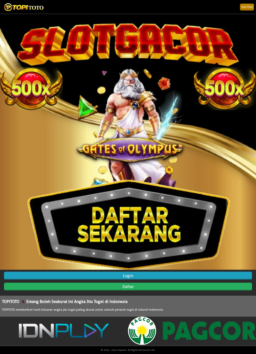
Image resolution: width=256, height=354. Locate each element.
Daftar (128, 286)
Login (128, 275)
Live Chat (247, 6)
